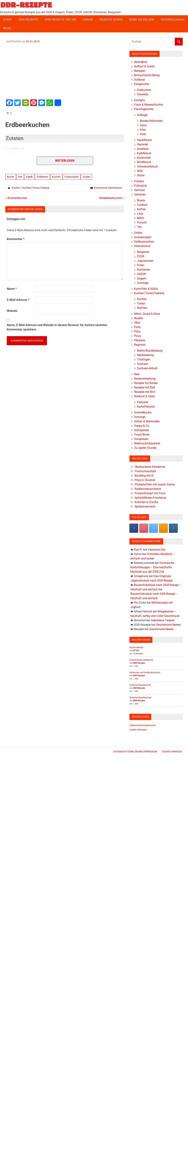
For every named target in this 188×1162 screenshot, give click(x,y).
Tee (139, 227)
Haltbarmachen (144, 241)
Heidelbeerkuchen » (111, 198)
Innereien (143, 149)
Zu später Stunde (145, 448)
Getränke (140, 194)
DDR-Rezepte (28, 19)
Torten (141, 303)
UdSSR (141, 274)
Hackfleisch (144, 140)
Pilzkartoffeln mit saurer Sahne (155, 484)
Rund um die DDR (141, 19)
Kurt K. (138, 549)
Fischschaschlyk (145, 471)
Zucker (86, 176)
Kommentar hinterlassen (108, 187)
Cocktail (142, 205)
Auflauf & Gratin (144, 66)
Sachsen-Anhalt (147, 368)
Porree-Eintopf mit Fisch (150, 493)
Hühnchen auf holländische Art (144, 672)
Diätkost (139, 79)
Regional (139, 344)
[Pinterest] (143, 528)
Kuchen (56, 176)
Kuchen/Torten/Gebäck (35, 187)
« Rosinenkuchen (16, 198)
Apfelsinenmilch (145, 506)
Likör (140, 213)
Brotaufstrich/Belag (147, 75)
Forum (88, 19)
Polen (140, 265)
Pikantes (139, 340)
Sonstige (142, 283)
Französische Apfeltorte (141, 660)
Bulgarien (143, 252)
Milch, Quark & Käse (147, 314)
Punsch (142, 222)
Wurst (140, 175)
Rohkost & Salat (144, 396)
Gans (143, 125)
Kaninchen (144, 157)
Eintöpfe (139, 100)
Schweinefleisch (147, 166)
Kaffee (141, 209)
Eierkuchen (144, 90)
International (142, 246)
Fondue (139, 181)
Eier (20, 176)
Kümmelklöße (136, 647)
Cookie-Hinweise (138, 729)
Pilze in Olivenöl (145, 480)
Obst (137, 322)
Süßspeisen (141, 430)
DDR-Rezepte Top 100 (60, 19)
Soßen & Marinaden (147, 421)
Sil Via (136, 650)
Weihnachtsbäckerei (147, 443)
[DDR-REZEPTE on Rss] (163, 528)
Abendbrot (140, 62)
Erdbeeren (42, 176)
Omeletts (143, 94)
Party (137, 327)
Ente (143, 129)
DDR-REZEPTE (26, 5)
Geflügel (142, 115)
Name (12, 288)
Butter (10, 176)
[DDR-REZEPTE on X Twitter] (153, 528)
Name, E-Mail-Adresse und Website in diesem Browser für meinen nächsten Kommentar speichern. (57, 327)
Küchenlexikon (172, 19)
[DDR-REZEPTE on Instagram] (173, 528)
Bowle (141, 200)
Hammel (142, 144)
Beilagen (139, 71)
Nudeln (138, 318)
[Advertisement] (64, 70)
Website (12, 311)
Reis (137, 374)
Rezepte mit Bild (144, 387)
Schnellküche (142, 412)
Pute (143, 134)
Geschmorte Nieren (168, 624)
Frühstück (140, 185)
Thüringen (143, 359)
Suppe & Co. (142, 425)
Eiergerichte (141, 84)
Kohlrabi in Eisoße (146, 502)
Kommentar (15, 239)
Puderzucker (71, 176)
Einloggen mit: (16, 219)
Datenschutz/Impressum (142, 725)
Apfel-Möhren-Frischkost (150, 497)
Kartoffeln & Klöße (146, 288)
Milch (140, 218)
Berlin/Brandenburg (149, 350)
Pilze (137, 331)
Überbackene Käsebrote (150, 467)
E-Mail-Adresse (18, 300)
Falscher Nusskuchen (140, 685)
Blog (7, 28)
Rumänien (143, 269)
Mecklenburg (145, 355)
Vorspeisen (141, 439)
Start (7, 19)
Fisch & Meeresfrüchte (148, 104)
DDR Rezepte (139, 663)
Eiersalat (142, 402)
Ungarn (141, 278)
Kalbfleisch (144, 153)
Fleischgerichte (143, 109)
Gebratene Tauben (163, 620)
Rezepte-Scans (111, 19)
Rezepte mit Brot (144, 392)
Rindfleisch (144, 162)
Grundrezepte (142, 237)
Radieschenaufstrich (148, 489)
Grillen (138, 233)
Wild (140, 171)
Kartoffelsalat (146, 406)
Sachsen (142, 364)
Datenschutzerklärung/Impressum (135, 751)
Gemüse (139, 190)
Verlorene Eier (156, 549)
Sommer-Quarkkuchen (140, 697)
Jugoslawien (145, 261)
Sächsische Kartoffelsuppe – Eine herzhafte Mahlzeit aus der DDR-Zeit (152, 567)
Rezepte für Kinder (146, 383)
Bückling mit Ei (144, 475)
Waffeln (142, 308)
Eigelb (29, 176)
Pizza (137, 336)
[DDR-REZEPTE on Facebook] (133, 528)
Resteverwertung (145, 378)
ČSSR (140, 256)
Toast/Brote (141, 434)
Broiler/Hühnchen (151, 121)
